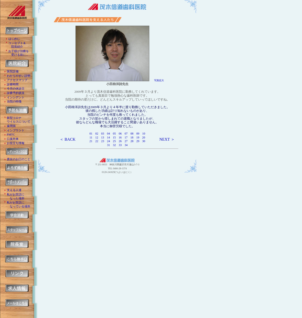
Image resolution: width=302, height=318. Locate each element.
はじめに (14, 38)
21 (90, 141)
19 (137, 137)
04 (108, 133)
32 (114, 145)
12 (96, 137)
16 (120, 137)
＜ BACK (67, 139)
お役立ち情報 (15, 143)
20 (143, 137)
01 (90, 133)
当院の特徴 (14, 101)
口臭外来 (13, 139)
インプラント (15, 130)
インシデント (15, 97)
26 (120, 141)
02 (96, 133)
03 (102, 133)
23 (102, 141)
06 (120, 133)
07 (126, 133)
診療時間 (13, 84)
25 (116, 141)
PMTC (11, 134)
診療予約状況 (15, 93)
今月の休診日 (15, 88)
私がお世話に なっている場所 (18, 204)
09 (137, 133)
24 (108, 141)
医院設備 (13, 71)
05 (114, 133)
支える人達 (14, 190)
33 (120, 145)
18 (131, 137)
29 (137, 141)
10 (143, 133)
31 (108, 145)
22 (96, 141)
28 (131, 141)
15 (114, 137)
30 (143, 141)
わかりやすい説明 (18, 76)
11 (90, 137)
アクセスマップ (17, 80)
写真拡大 (159, 80)
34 (126, 145)
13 (102, 137)
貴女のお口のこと (18, 159)
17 (126, 137)
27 (126, 141)
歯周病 (11, 126)
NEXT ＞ (166, 139)
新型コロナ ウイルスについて (18, 120)
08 (131, 133)
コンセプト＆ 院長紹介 (17, 45)
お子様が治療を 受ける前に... (18, 53)
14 (108, 137)
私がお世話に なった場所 (15, 196)
